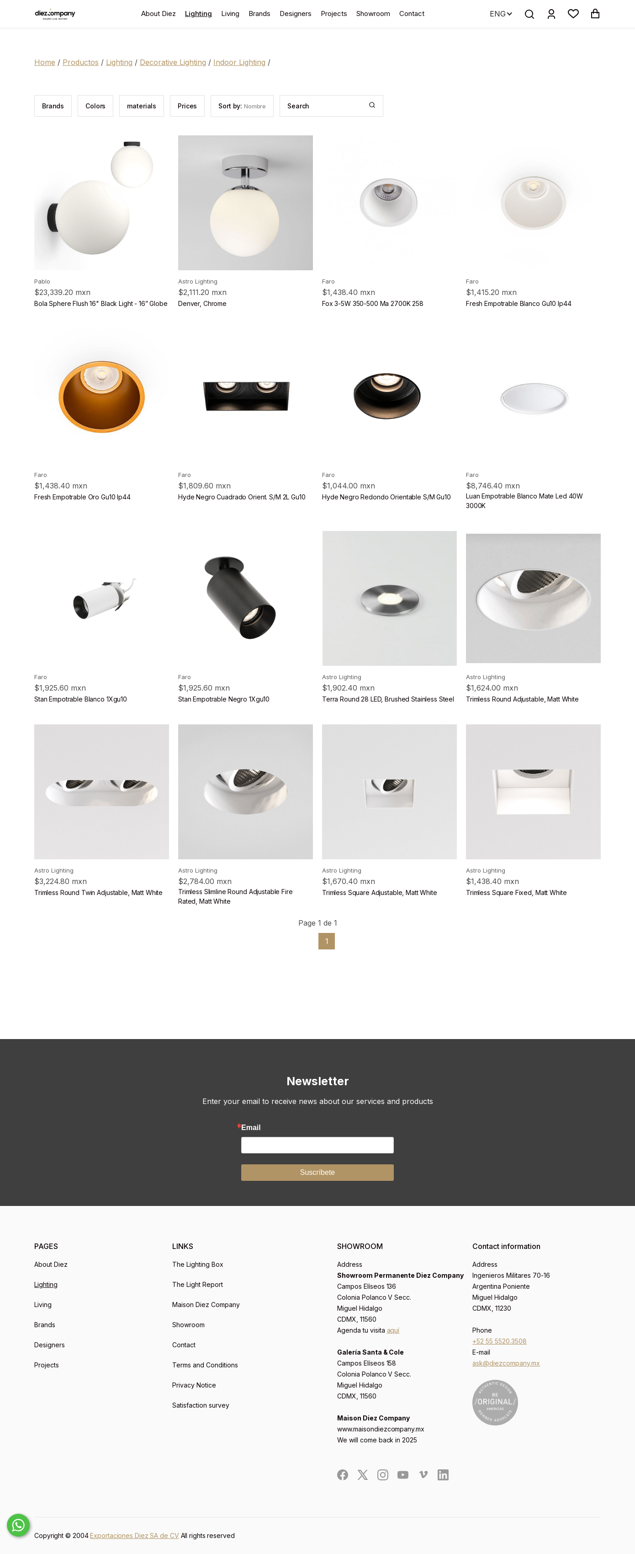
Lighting (198, 13)
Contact (411, 13)
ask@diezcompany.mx (506, 1363)
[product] (101, 202)
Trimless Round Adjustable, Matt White (522, 699)
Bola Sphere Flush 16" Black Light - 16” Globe (101, 303)
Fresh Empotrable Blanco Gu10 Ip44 (518, 303)
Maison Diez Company (206, 1304)
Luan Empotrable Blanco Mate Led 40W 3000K (524, 500)
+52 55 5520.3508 (499, 1341)
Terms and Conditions (205, 1365)
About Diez (158, 13)
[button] (573, 13)
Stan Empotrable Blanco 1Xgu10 (80, 699)
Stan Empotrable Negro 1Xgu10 (224, 699)
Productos (81, 62)
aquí (393, 1330)
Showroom (373, 13)
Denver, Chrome (202, 303)
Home (44, 62)
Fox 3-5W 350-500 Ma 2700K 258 (372, 303)
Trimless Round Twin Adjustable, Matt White (98, 892)
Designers (296, 13)
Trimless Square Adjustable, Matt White (379, 892)
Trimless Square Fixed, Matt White (516, 892)
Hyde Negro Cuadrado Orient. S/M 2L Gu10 (242, 497)
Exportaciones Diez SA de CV (134, 1535)
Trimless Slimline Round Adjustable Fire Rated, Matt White (235, 896)
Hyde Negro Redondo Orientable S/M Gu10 (386, 497)
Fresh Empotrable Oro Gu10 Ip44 (82, 497)
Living (230, 13)
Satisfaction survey (200, 1405)
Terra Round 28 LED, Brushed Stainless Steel (388, 699)
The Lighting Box (197, 1264)
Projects (334, 13)
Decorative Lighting (173, 62)
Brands (259, 13)
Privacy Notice (194, 1385)
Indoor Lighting (239, 62)
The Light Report (197, 1284)
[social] (342, 1474)
